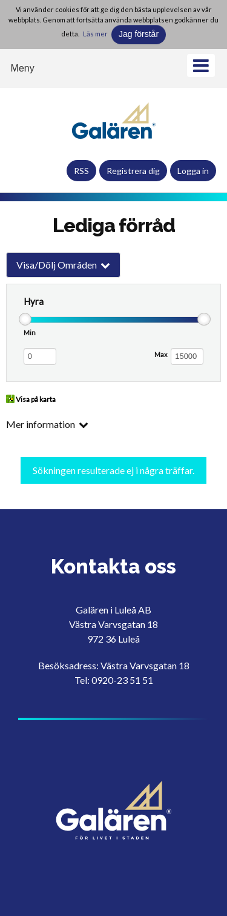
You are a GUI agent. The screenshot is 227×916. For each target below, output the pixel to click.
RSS (81, 170)
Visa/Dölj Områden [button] (56, 264)
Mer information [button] (40, 424)
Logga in (193, 170)
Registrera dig (133, 170)
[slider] (25, 319)
